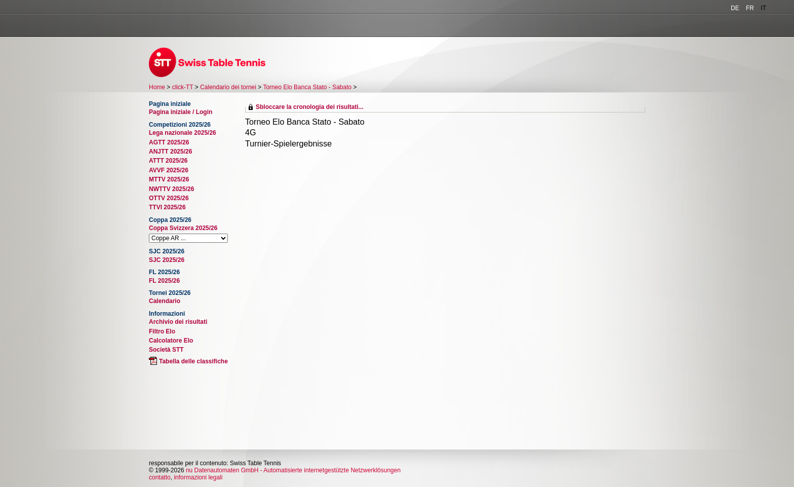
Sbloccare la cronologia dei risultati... (310, 106)
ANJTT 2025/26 (170, 151)
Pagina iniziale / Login (180, 112)
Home (157, 87)
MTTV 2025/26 (169, 179)
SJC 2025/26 (166, 260)
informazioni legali (198, 477)
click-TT (182, 87)
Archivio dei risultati (178, 321)
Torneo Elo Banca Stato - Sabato (307, 87)
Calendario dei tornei (228, 87)
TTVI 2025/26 (167, 207)
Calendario (164, 301)
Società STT (166, 349)
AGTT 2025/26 (169, 142)
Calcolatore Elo (171, 340)
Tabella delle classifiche (193, 361)
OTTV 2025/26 (169, 198)
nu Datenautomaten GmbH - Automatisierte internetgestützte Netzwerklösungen (293, 470)
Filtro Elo (162, 331)
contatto (160, 477)
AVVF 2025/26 (168, 170)
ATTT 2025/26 (168, 160)
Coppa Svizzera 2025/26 (183, 228)
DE (735, 8)
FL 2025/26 (164, 280)
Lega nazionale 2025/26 (182, 132)
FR (750, 8)
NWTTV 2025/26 (171, 189)
